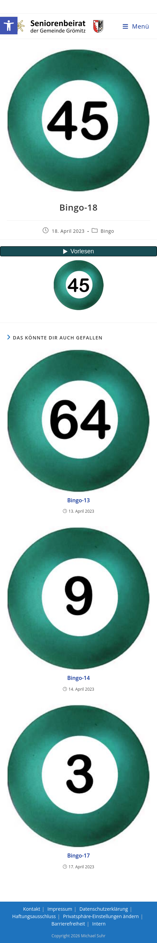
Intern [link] (99, 923)
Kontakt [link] (31, 909)
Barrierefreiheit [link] (68, 923)
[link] (8, 25)
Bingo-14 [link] (78, 678)
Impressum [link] (59, 909)
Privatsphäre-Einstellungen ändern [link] (101, 916)
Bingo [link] (107, 231)
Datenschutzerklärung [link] (103, 909)
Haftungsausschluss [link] (34, 916)
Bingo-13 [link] (78, 500)
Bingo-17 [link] (78, 855)
